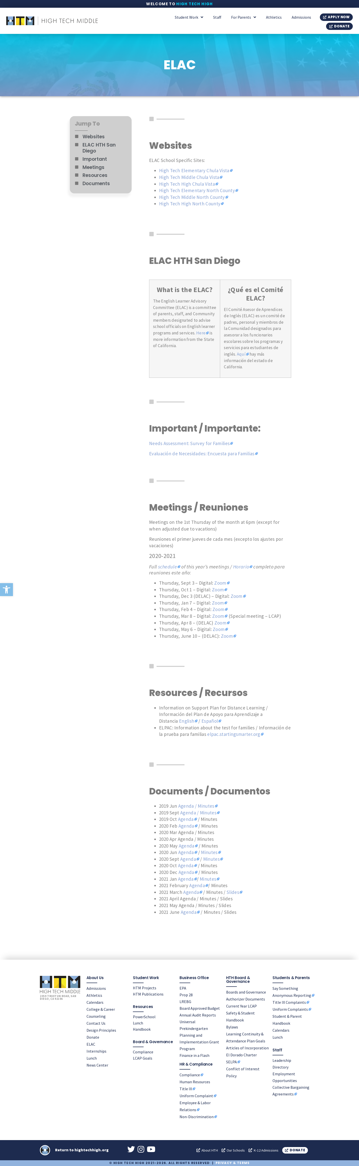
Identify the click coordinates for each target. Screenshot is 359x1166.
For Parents (243, 17)
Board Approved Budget (200, 1008)
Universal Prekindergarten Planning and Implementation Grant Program (199, 1035)
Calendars (95, 1002)
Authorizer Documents (245, 998)
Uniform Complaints (290, 1009)
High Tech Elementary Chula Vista (194, 170)
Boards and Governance (246, 991)
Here (200, 333)
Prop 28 (186, 994)
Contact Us (96, 1022)
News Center (97, 1064)
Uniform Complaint (196, 1095)
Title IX (186, 1088)
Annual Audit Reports (198, 1014)
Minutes (209, 852)
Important (95, 159)
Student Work (189, 17)
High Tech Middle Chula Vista (189, 177)
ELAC (91, 1043)
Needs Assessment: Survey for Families (189, 443)
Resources (95, 175)
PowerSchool (144, 1016)
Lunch (92, 1057)
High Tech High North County (189, 204)
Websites (94, 136)
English (186, 721)
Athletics (274, 17)
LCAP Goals (142, 1057)
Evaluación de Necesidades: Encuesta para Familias (202, 454)
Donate (93, 1036)
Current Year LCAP (241, 1005)
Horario (241, 566)
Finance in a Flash (194, 1055)
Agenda (186, 819)
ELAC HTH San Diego (99, 148)
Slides (233, 892)
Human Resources (195, 1081)
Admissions (301, 17)
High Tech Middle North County (192, 197)
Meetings (93, 167)
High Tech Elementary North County (197, 190)
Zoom (220, 583)
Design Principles (101, 1029)
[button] (6, 589)
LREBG (185, 1001)
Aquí (241, 354)
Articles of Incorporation (247, 1047)
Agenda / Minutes (196, 806)
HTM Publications (148, 993)
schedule (167, 566)
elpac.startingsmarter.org (233, 734)
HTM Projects (144, 987)
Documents (96, 183)
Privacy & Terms (233, 1163)
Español (209, 721)
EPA (183, 987)
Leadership (281, 1060)
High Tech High (194, 3)
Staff (217, 17)
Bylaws (232, 1026)
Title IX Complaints (289, 1002)
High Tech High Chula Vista (187, 184)
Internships (96, 1050)
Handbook (142, 1028)
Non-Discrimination (197, 1116)
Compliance (143, 1051)
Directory (280, 1066)
